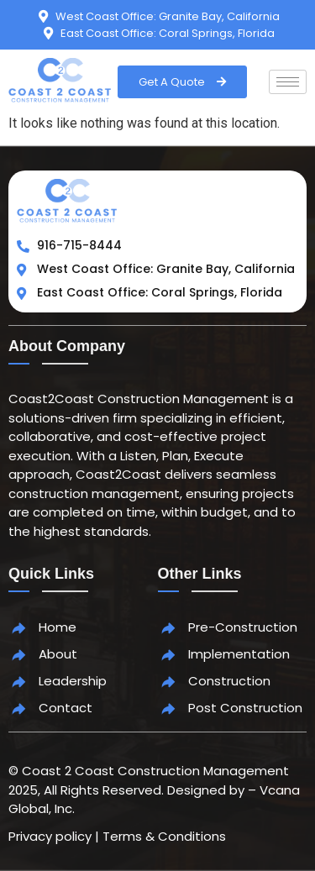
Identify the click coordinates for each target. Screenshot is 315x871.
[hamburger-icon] (288, 82)
